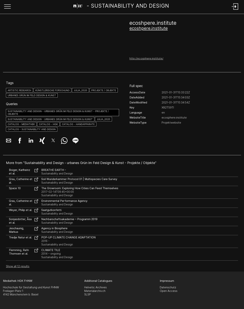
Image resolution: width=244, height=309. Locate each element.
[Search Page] (121, 6)
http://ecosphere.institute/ (146, 58)
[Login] (235, 10)
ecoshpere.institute (148, 28)
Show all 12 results (17, 266)
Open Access (168, 291)
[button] (7, 7)
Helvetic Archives (95, 287)
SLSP (87, 294)
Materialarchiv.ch (94, 291)
